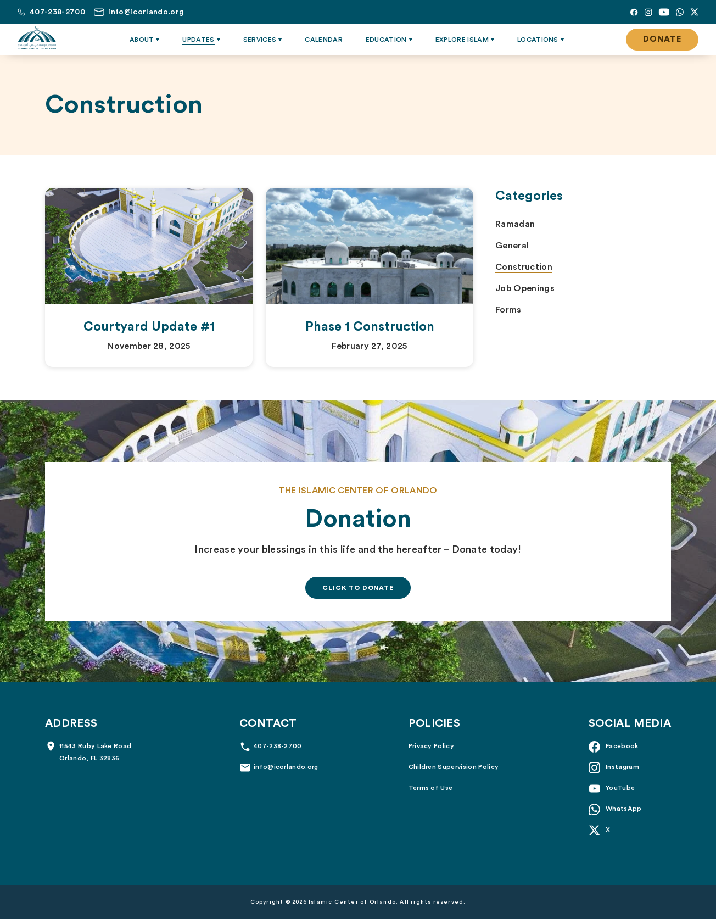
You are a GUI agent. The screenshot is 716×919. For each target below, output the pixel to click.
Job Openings (525, 288)
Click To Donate (358, 587)
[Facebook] (633, 12)
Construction (523, 267)
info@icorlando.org (286, 767)
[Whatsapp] (680, 12)
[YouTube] (663, 12)
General (512, 245)
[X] (694, 12)
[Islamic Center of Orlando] (37, 38)
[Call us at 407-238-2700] (51, 12)
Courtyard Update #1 (149, 326)
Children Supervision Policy (454, 767)
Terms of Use (431, 787)
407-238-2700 (278, 746)
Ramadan (515, 224)
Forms (508, 309)
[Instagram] (648, 12)
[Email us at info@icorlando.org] (139, 12)
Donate (662, 39)
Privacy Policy (431, 746)
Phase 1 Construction (369, 326)
